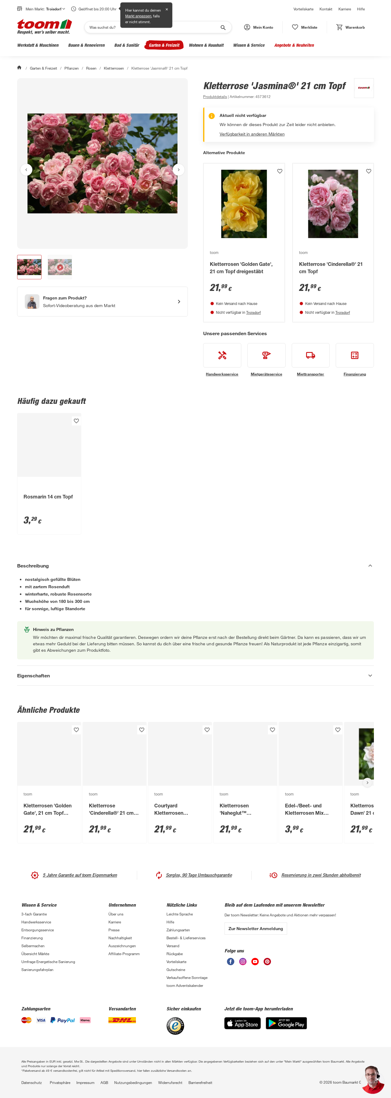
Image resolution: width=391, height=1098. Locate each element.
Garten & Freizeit (164, 45)
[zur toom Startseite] (44, 27)
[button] (258, 27)
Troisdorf (253, 312)
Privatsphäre (60, 1082)
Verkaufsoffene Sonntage (186, 977)
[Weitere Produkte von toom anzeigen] (361, 89)
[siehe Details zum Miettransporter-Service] (311, 360)
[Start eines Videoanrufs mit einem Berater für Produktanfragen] (102, 302)
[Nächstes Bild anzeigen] (179, 170)
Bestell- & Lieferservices (186, 937)
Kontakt (326, 8)
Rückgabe (174, 953)
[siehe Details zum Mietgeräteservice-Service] (266, 360)
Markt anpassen (138, 16)
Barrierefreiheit (200, 1082)
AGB (104, 1082)
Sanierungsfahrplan (37, 969)
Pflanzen (71, 68)
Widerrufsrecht (170, 1082)
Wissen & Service (249, 45)
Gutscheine (175, 969)
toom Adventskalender (184, 985)
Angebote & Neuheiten (294, 45)
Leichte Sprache (179, 913)
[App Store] (242, 1027)
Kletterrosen (114, 68)
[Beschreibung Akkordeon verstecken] (195, 565)
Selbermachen (33, 945)
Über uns (115, 913)
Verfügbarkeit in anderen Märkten (252, 133)
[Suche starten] (223, 27)
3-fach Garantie (34, 913)
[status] (305, 27)
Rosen (91, 68)
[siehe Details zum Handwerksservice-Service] (222, 360)
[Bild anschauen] (102, 163)
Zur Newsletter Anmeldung (255, 928)
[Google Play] (286, 1027)
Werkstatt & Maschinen (37, 45)
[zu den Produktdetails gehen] (215, 96)
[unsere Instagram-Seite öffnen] (243, 963)
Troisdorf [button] (55, 8)
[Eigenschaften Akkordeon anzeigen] (195, 675)
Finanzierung (32, 937)
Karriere (344, 8)
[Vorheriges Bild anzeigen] (26, 170)
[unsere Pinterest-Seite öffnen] (267, 963)
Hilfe (361, 8)
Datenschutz (31, 1082)
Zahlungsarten (178, 929)
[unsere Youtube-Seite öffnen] (255, 963)
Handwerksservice (36, 921)
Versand (172, 945)
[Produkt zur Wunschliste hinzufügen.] (279, 171)
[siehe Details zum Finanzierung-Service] (355, 360)
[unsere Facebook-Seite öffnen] (230, 963)
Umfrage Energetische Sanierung (48, 961)
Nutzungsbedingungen (133, 1082)
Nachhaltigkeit (120, 937)
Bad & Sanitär (126, 45)
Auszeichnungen (122, 945)
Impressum (85, 1082)
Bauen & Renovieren (86, 45)
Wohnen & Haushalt (206, 45)
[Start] (20, 68)
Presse (113, 929)
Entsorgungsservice (37, 929)
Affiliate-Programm (124, 953)
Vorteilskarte (303, 8)
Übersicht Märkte (35, 953)
